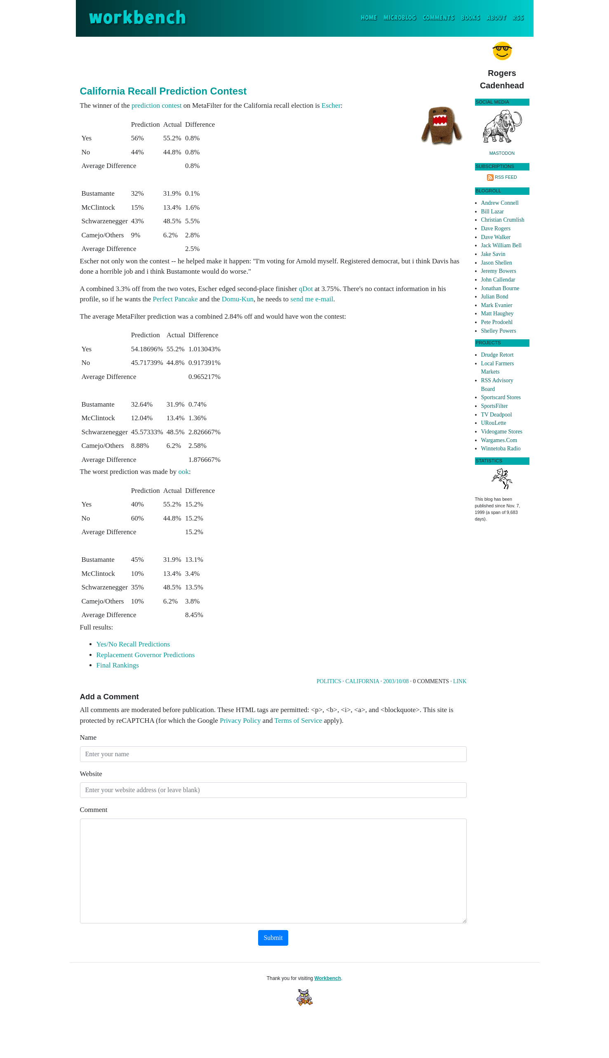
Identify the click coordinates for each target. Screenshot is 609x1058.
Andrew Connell (500, 203)
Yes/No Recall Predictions (133, 644)
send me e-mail (311, 299)
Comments (438, 18)
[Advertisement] (273, 59)
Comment (94, 810)
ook (183, 472)
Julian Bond (494, 296)
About (496, 18)
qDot (306, 289)
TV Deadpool (496, 415)
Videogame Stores (501, 431)
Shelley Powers (498, 331)
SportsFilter (494, 406)
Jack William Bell (501, 245)
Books (470, 18)
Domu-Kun (238, 299)
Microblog (399, 18)
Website (91, 774)
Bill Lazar (492, 211)
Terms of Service (298, 720)
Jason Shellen (496, 263)
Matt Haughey (497, 313)
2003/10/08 (396, 681)
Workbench (327, 978)
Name (88, 737)
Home (370, 17)
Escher (331, 105)
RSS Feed (506, 177)
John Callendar (498, 280)
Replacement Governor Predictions (145, 655)
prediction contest (156, 105)
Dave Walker (496, 237)
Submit (272, 937)
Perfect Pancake (175, 299)
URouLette (493, 423)
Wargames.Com (499, 440)
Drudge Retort (497, 355)
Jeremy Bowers (498, 271)
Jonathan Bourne (500, 288)
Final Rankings (117, 665)
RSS (518, 18)
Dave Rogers (495, 228)
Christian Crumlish (502, 220)
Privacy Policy (240, 720)
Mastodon (502, 153)
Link (459, 681)
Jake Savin (493, 254)
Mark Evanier (497, 305)
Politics (329, 681)
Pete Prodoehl (497, 322)
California (362, 681)
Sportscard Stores (501, 397)
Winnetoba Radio (501, 448)
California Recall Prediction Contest (163, 91)
